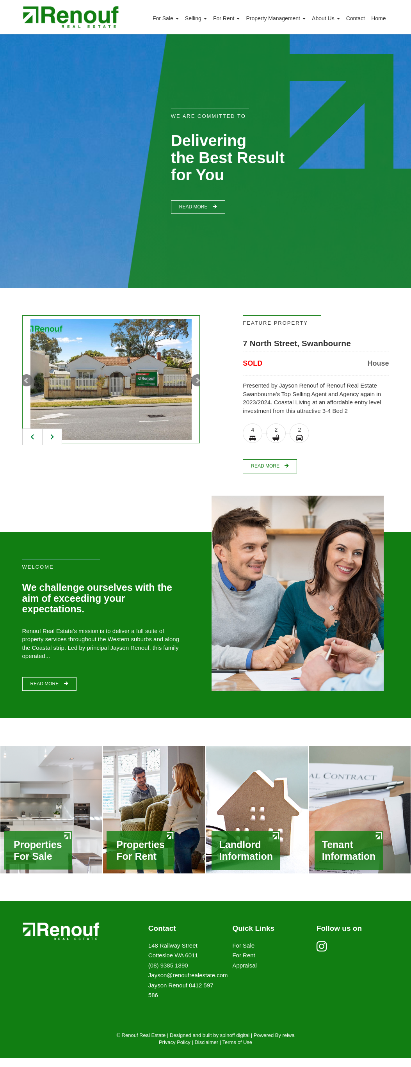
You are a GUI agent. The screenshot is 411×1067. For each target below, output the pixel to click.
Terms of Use (237, 1051)
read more (198, 207)
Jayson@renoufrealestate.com (188, 984)
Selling (196, 18)
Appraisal (244, 974)
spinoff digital (235, 1044)
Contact (355, 18)
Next (197, 380)
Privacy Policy (174, 1051)
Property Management (275, 18)
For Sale (166, 18)
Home (378, 18)
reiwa (288, 1044)
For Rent (226, 18)
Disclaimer (206, 1051)
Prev (26, 380)
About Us (326, 18)
